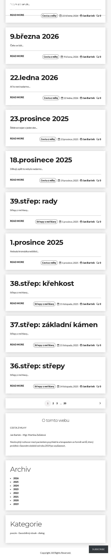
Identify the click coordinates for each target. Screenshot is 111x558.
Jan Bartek (89, 15)
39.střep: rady (33, 201)
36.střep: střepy (37, 366)
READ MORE (17, 56)
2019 (15, 504)
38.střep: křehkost (43, 283)
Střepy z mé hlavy (46, 221)
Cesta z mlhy (16, 8)
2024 (15, 485)
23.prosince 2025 (39, 118)
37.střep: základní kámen (55, 324)
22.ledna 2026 (34, 77)
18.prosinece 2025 (41, 160)
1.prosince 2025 (36, 242)
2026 (15, 478)
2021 (15, 496)
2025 (15, 481)
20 (64, 403)
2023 (15, 489)
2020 (15, 500)
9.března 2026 (34, 36)
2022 (15, 493)
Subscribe (98, 549)
